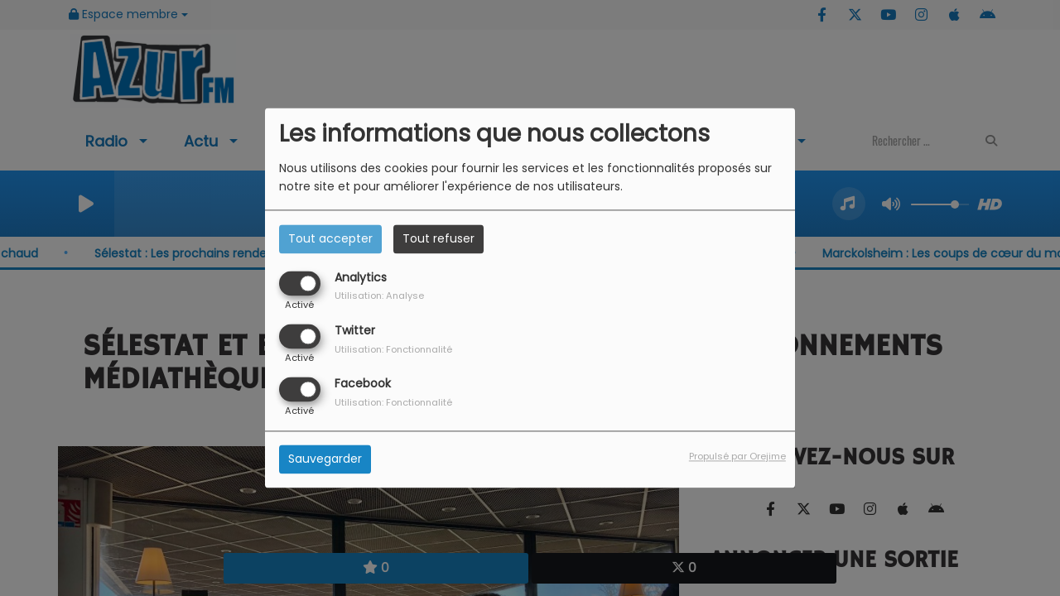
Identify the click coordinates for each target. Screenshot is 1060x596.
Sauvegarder (325, 459)
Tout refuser (438, 238)
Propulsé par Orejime (737, 457)
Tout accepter (330, 238)
